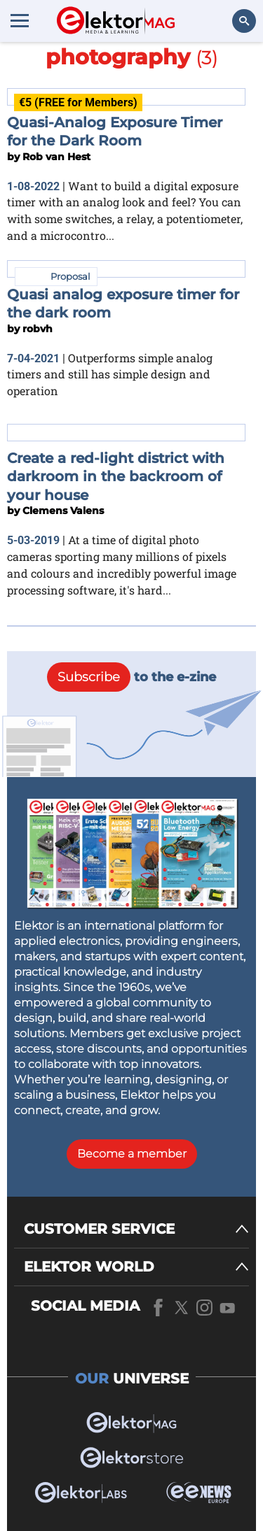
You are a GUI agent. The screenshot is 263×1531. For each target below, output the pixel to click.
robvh (37, 328)
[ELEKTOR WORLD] (136, 1267)
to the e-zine (131, 677)
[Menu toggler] (19, 20)
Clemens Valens (63, 510)
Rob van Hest (56, 156)
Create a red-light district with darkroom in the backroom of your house (115, 477)
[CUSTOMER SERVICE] (136, 1229)
